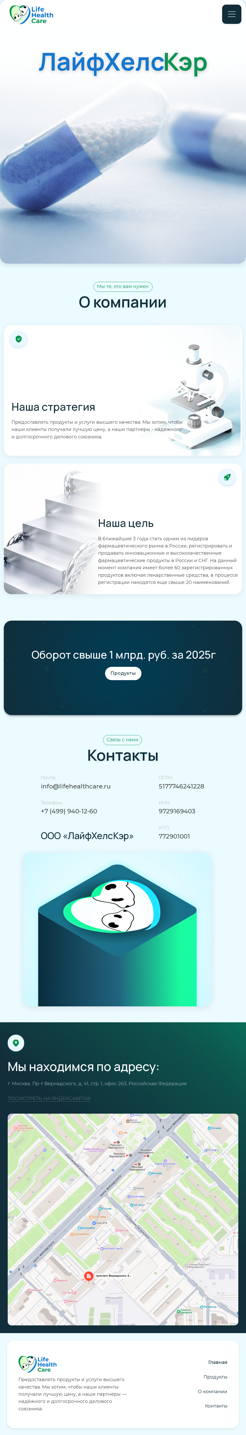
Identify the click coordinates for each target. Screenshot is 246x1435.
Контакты (216, 1406)
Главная (217, 1362)
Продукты (216, 1377)
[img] (123, 1219)
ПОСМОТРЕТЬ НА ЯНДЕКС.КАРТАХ (49, 1098)
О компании (212, 1391)
